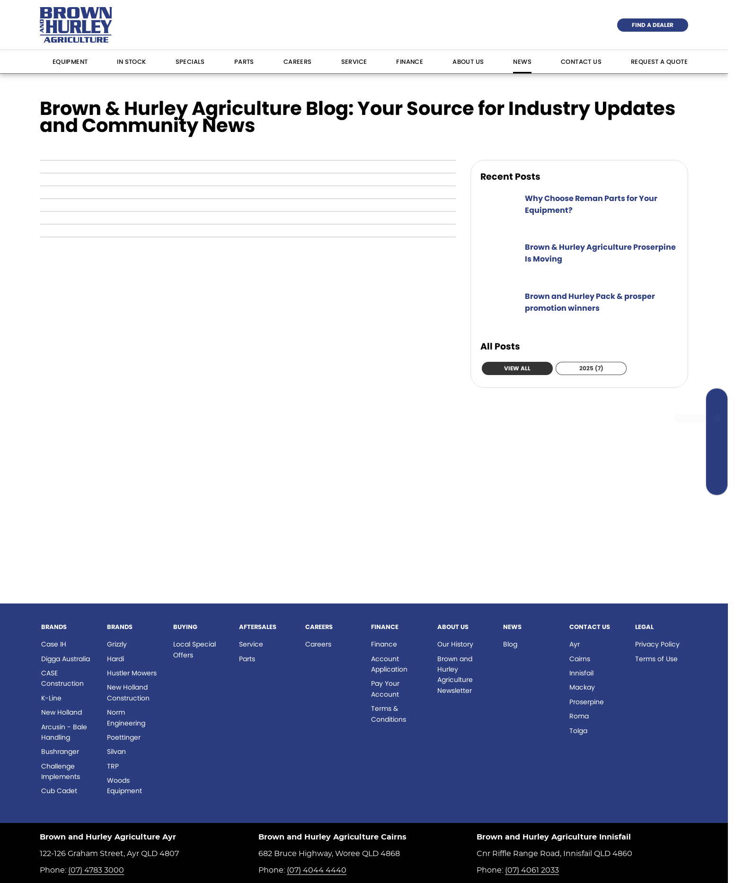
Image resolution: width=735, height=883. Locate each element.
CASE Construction (62, 678)
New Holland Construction (128, 692)
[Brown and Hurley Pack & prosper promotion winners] (579, 310)
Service (354, 61)
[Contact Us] (716, 484)
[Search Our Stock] (716, 399)
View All (517, 368)
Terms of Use (656, 659)
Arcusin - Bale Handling (64, 732)
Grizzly (117, 644)
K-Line (51, 698)
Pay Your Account (385, 689)
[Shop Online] (716, 420)
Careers (297, 61)
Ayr (574, 644)
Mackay (582, 687)
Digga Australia (65, 659)
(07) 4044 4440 (316, 870)
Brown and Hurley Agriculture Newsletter (455, 674)
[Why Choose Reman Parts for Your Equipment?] (579, 212)
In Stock (131, 61)
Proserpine (586, 702)
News (522, 61)
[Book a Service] (716, 441)
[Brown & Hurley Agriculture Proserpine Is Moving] (579, 261)
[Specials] (716, 462)
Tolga (578, 730)
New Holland (61, 712)
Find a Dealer (652, 25)
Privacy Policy (657, 644)
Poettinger (124, 737)
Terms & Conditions (388, 714)
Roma (579, 716)
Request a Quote (659, 61)
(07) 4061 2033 (532, 870)
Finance (409, 61)
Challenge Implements (60, 771)
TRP (113, 766)
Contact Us (581, 61)
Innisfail (581, 673)
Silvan (116, 751)
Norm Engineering (126, 717)
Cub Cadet (59, 791)
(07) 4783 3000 (96, 870)
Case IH (53, 644)
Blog (510, 644)
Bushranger (60, 751)
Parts (244, 61)
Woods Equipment (124, 786)
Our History (455, 644)
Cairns (579, 659)
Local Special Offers (194, 649)
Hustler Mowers (132, 673)
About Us (468, 61)
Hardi (115, 659)
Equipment (70, 61)
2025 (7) (591, 368)
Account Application (389, 664)
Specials (190, 61)
